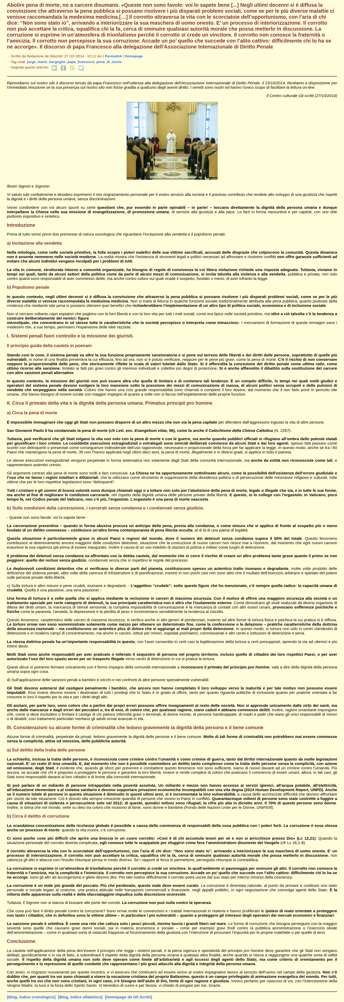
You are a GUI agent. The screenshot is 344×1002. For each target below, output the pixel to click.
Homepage (134, 56)
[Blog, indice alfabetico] (80, 997)
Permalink (113, 56)
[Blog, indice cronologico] (31, 997)
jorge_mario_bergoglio (46, 62)
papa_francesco (81, 62)
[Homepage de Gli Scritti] (128, 997)
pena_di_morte (109, 62)
